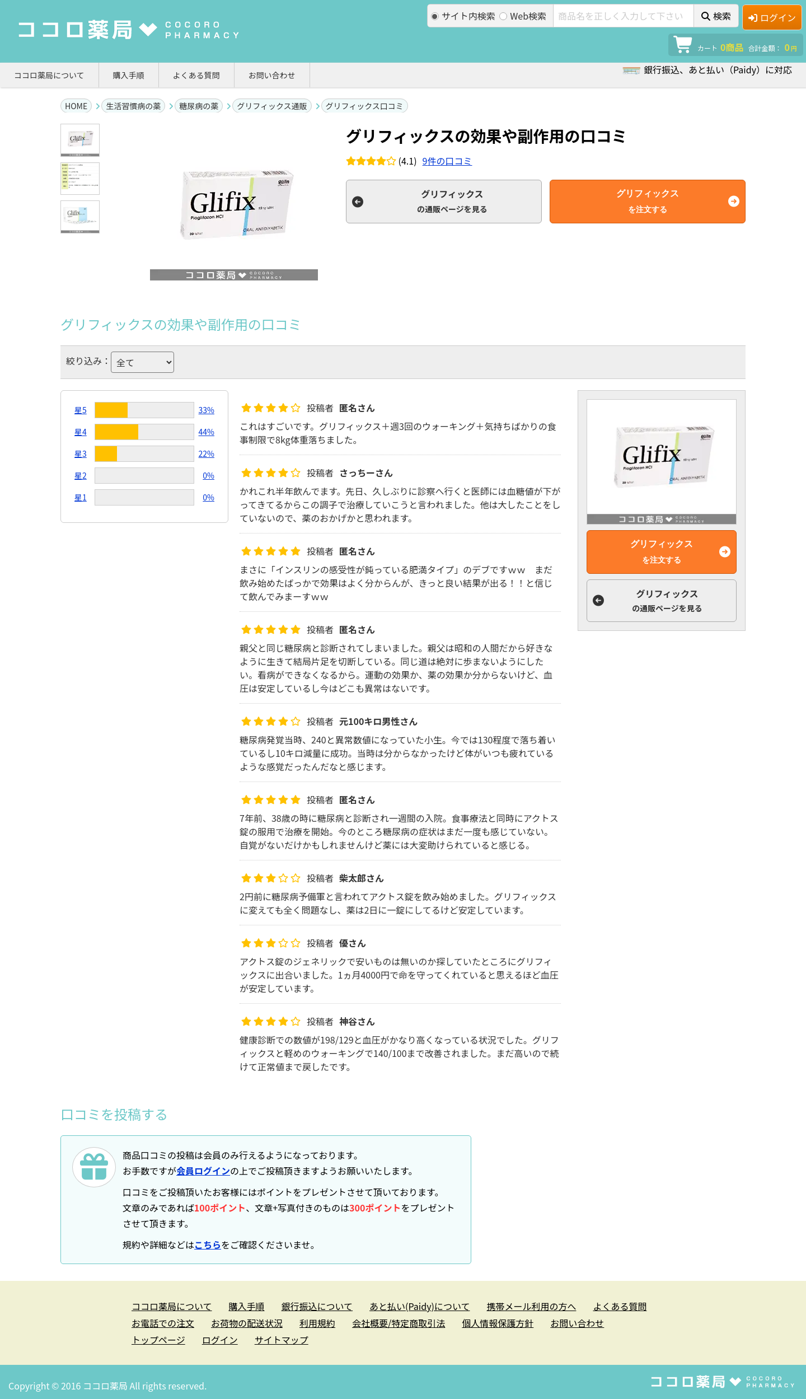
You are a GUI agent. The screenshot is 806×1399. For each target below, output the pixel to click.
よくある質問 (196, 75)
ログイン (772, 17)
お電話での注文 (163, 1323)
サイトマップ (281, 1339)
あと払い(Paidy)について (419, 1306)
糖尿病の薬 (198, 105)
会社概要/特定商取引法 (398, 1323)
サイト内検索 (463, 15)
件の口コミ (447, 160)
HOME (76, 105)
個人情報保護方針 (497, 1323)
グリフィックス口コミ (365, 105)
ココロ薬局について (49, 75)
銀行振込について (317, 1306)
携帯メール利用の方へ (531, 1306)
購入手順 (128, 75)
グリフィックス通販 (272, 105)
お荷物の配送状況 (247, 1323)
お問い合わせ (272, 75)
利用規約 (317, 1323)
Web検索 (522, 15)
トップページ (158, 1339)
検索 (716, 15)
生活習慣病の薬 (133, 105)
